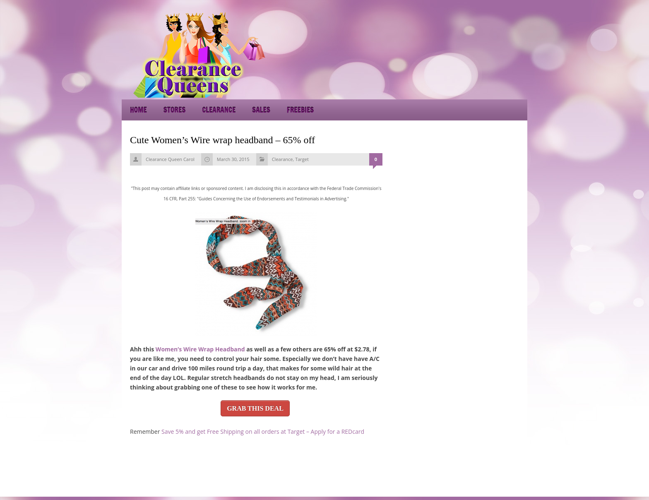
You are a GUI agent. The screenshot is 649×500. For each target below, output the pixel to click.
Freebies (300, 110)
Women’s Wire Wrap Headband (200, 349)
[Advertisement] (453, 54)
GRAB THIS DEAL (255, 408)
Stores (174, 110)
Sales (261, 110)
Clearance (219, 110)
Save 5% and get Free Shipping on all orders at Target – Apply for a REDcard (262, 431)
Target (302, 159)
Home (138, 110)
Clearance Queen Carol (170, 159)
